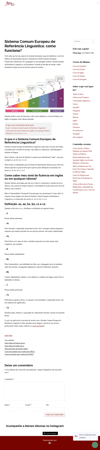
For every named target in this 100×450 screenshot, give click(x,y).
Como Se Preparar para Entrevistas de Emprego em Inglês (82, 178)
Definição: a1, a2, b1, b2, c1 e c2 (16, 133)
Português (76, 134)
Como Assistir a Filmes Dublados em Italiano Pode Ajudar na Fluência (82, 151)
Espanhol (76, 107)
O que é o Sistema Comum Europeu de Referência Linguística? (26, 128)
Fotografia (76, 111)
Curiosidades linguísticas (81, 101)
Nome (7, 405)
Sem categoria (78, 137)
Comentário (9, 379)
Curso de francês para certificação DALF (19, 354)
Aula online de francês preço (15, 343)
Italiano (75, 124)
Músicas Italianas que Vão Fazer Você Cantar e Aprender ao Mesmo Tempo (83, 169)
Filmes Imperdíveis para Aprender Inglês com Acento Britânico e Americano (83, 160)
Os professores (78, 130)
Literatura (76, 127)
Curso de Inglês (78, 73)
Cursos (75, 104)
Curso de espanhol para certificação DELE (20, 352)
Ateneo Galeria (78, 94)
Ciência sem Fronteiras (81, 97)
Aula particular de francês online (16, 349)
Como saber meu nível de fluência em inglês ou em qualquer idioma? (28, 131)
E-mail (28, 405)
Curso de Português (80, 79)
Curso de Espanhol (79, 66)
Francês (75, 114)
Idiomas (75, 117)
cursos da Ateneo (38, 326)
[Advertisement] (50, 21)
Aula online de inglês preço (14, 346)
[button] (98, 3)
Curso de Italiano (79, 76)
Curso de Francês (79, 69)
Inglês (75, 121)
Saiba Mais (8, 336)
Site (47, 405)
